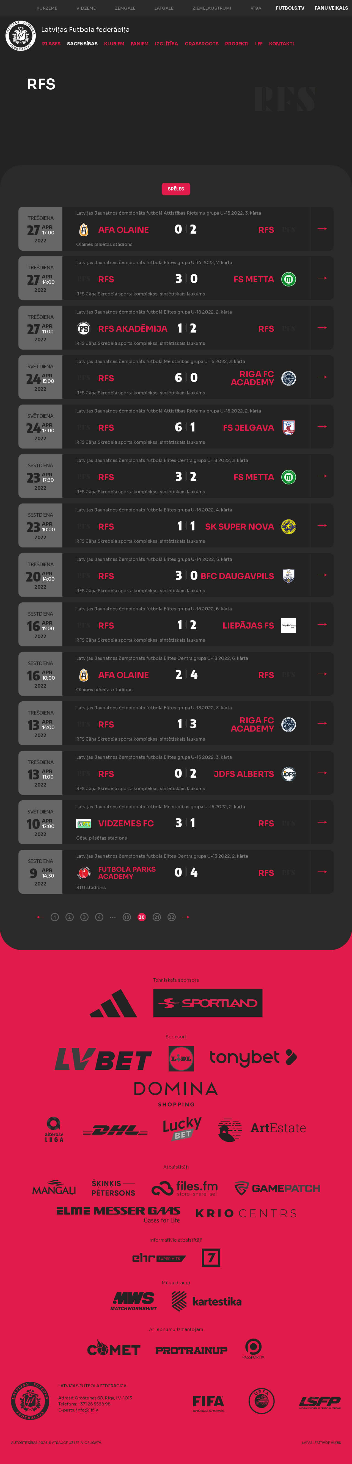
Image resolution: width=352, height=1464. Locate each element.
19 (127, 917)
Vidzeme (80, 7)
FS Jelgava (248, 428)
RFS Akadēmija (132, 329)
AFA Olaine (123, 230)
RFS (266, 230)
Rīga (250, 7)
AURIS (336, 1443)
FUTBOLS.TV (290, 8)
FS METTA (254, 279)
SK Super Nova (239, 527)
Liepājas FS (248, 626)
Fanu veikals (331, 8)
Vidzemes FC (126, 823)
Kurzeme (41, 7)
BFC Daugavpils (237, 576)
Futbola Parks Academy (127, 873)
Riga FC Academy (252, 378)
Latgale (158, 7)
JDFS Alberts (244, 774)
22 (171, 917)
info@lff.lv (87, 1410)
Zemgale (119, 7)
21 (157, 917)
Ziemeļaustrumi (206, 7)
